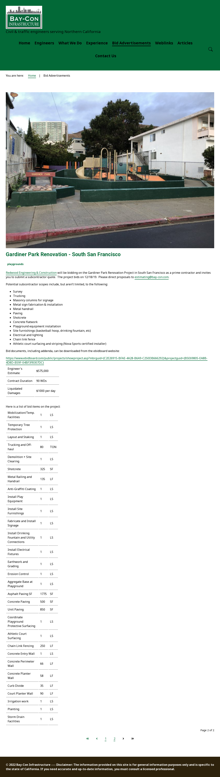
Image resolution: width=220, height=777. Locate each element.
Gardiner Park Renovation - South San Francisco (63, 254)
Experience (97, 42)
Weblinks (164, 42)
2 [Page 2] (114, 739)
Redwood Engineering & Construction (31, 273)
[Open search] (210, 49)
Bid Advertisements (131, 42)
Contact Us (105, 55)
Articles (185, 42)
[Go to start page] (87, 738)
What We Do (70, 42)
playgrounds (15, 264)
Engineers (44, 42)
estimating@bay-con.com (152, 277)
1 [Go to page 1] (105, 739)
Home (24, 42)
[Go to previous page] (97, 738)
